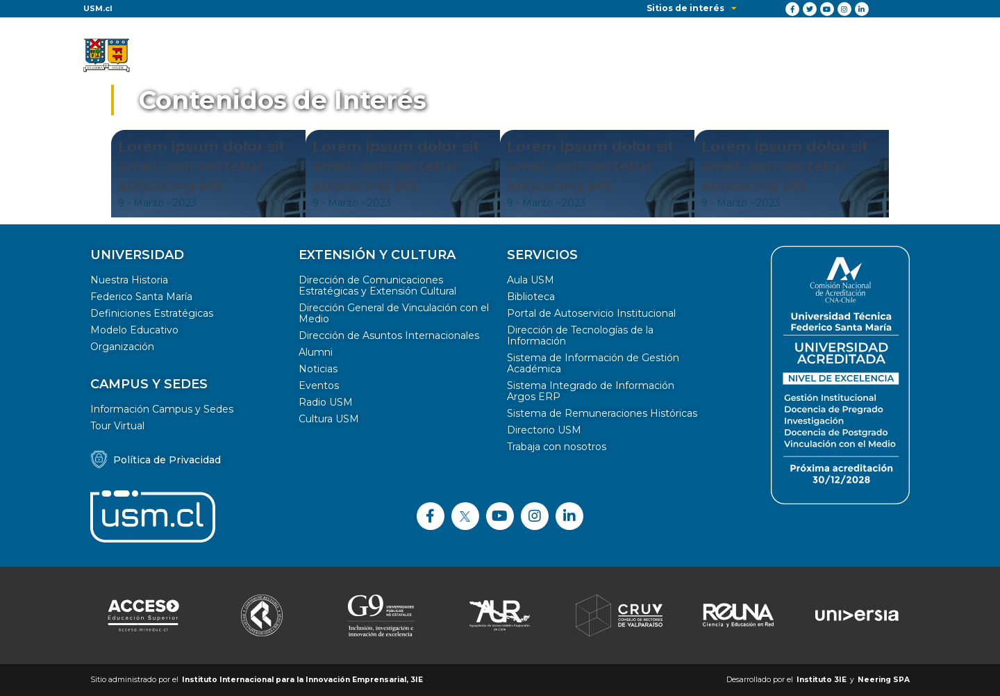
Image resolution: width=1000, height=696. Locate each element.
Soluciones (440, 55)
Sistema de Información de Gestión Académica (593, 363)
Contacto (885, 55)
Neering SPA (884, 679)
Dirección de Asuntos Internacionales (389, 335)
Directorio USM (544, 430)
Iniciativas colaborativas (700, 55)
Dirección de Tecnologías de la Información (580, 335)
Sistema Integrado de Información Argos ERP (590, 391)
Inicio (302, 55)
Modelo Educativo (134, 330)
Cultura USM (329, 419)
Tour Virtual (117, 426)
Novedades (523, 55)
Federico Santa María (141, 296)
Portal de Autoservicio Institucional (591, 313)
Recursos (812, 55)
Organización (122, 346)
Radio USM (326, 402)
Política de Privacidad (167, 460)
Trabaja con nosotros (556, 446)
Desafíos (364, 55)
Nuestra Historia (129, 280)
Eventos (319, 385)
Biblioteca (531, 296)
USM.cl (97, 8)
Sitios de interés (692, 8)
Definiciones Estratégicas (151, 313)
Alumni (316, 352)
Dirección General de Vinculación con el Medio (394, 313)
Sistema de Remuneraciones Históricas (602, 413)
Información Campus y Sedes (161, 409)
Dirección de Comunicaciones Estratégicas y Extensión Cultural (377, 285)
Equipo (595, 55)
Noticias (318, 369)
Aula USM (530, 280)
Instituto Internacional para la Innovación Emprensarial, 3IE (302, 679)
